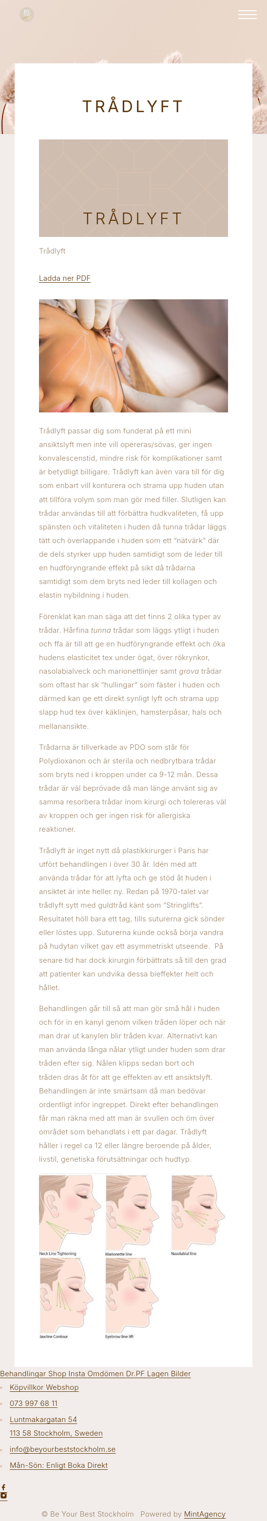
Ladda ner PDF (65, 278)
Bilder (181, 1373)
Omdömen (106, 1373)
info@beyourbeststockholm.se (63, 1449)
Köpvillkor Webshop (44, 1387)
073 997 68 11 (33, 1403)
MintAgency (205, 1514)
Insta (78, 1373)
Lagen (159, 1373)
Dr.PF (136, 1373)
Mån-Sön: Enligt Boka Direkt (59, 1465)
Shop (58, 1373)
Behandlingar (24, 1373)
